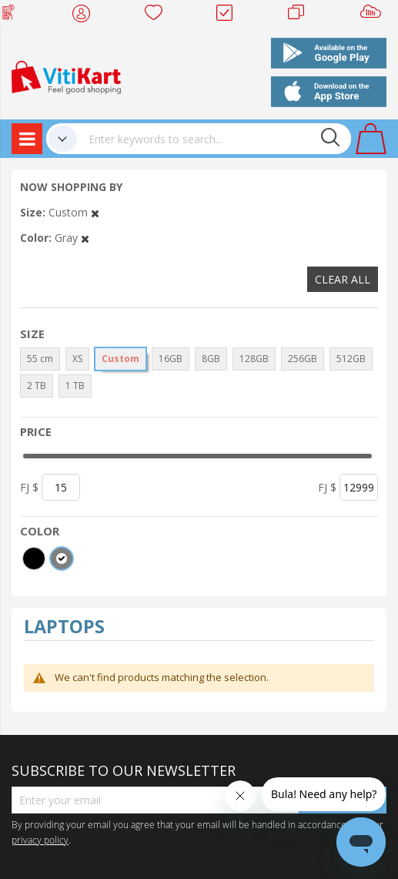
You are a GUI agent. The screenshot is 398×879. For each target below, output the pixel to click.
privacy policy (40, 840)
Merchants (301, 15)
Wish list (158, 15)
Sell (373, 15)
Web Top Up (14, 15)
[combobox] (214, 138)
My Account (85, 15)
